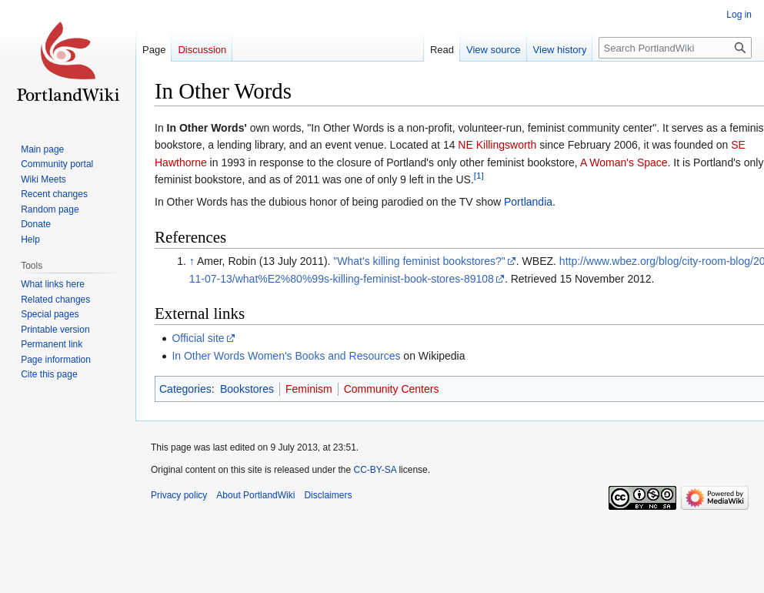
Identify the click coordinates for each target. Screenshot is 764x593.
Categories (185, 389)
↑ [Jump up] (192, 261)
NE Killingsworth (497, 145)
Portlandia (528, 202)
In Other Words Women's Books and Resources (286, 356)
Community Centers (391, 389)
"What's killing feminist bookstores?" (419, 261)
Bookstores (247, 389)
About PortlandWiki (255, 495)
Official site (198, 338)
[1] (479, 175)
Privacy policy (179, 495)
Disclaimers (328, 495)
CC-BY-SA (374, 469)
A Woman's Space (624, 162)
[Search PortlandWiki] (675, 48)
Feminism (308, 389)
